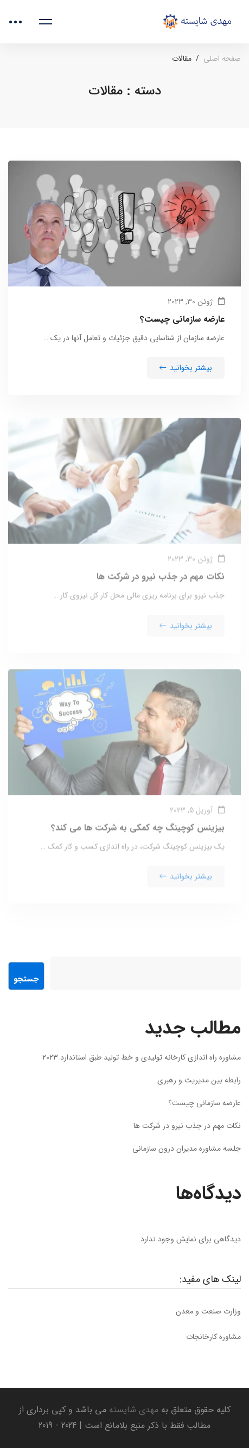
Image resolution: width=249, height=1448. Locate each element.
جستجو (26, 979)
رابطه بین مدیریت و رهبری (199, 1080)
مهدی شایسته (132, 1410)
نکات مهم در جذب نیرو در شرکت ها (161, 583)
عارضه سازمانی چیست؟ (182, 321)
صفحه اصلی (222, 59)
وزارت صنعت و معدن (208, 1311)
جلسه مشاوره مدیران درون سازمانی (186, 1148)
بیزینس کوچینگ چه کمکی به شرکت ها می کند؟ (138, 834)
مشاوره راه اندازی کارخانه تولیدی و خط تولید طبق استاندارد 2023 (141, 1057)
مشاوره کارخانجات (213, 1337)
